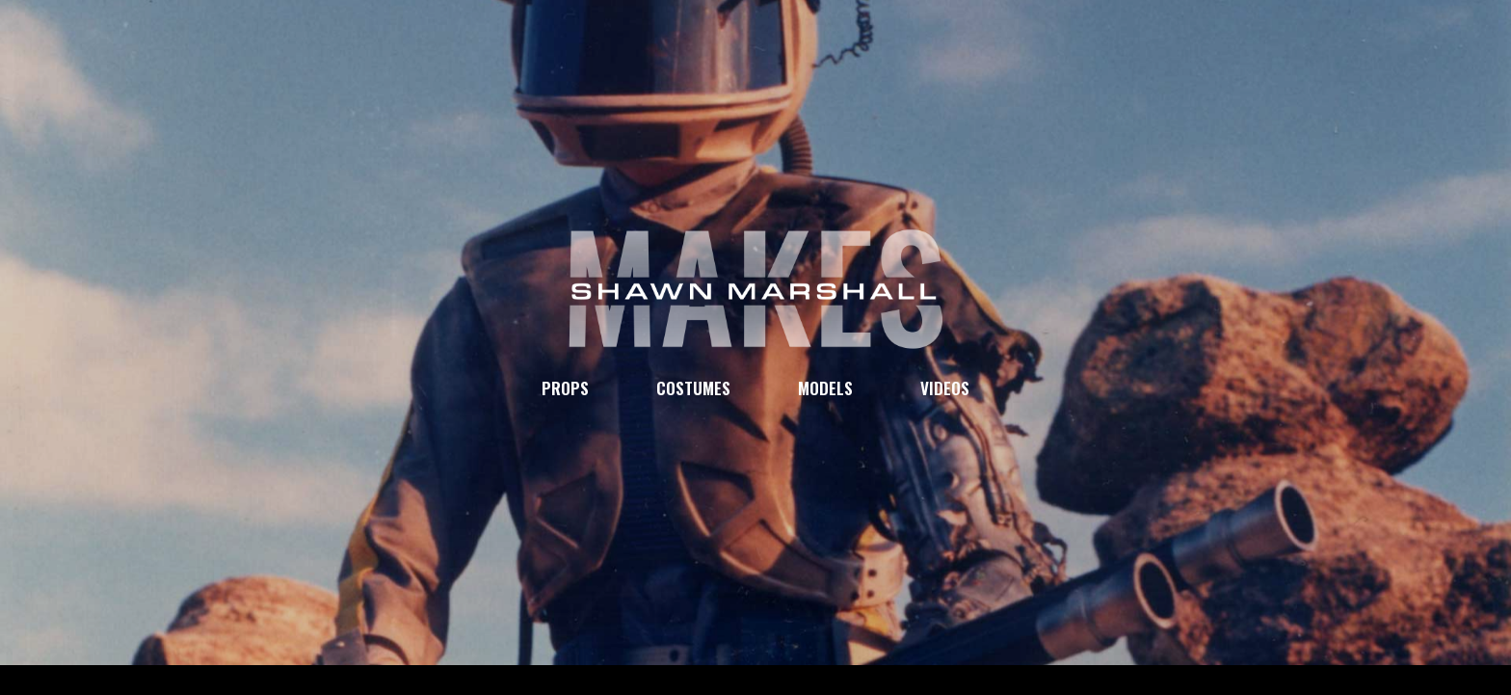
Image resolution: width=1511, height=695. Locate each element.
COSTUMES (693, 387)
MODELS (825, 387)
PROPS (565, 387)
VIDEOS (944, 387)
